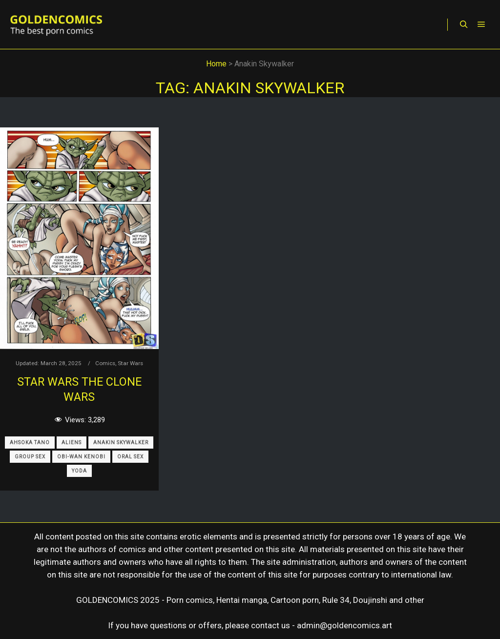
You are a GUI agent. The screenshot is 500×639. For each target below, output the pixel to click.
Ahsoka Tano (30, 442)
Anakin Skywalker (120, 442)
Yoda (79, 471)
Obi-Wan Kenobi (81, 456)
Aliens (72, 442)
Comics (105, 363)
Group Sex (30, 456)
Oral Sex (130, 456)
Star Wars (130, 363)
